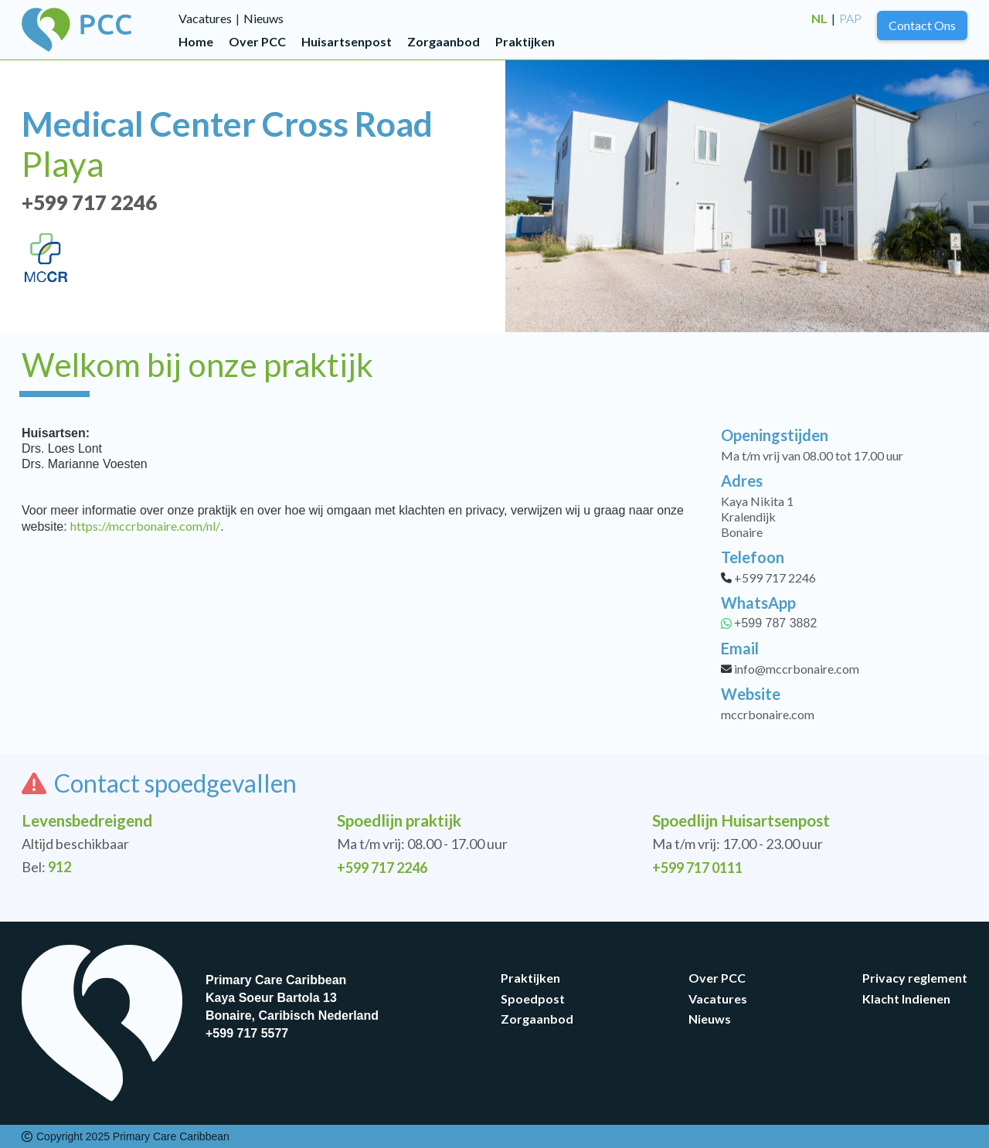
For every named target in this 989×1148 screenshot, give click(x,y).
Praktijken (525, 41)
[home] (100, 30)
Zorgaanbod (443, 41)
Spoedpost (533, 998)
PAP (850, 18)
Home (195, 41)
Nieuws (263, 18)
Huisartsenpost (346, 41)
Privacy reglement (914, 977)
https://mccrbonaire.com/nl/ (145, 525)
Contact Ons (922, 25)
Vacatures (205, 18)
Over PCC (257, 41)
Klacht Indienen (906, 998)
